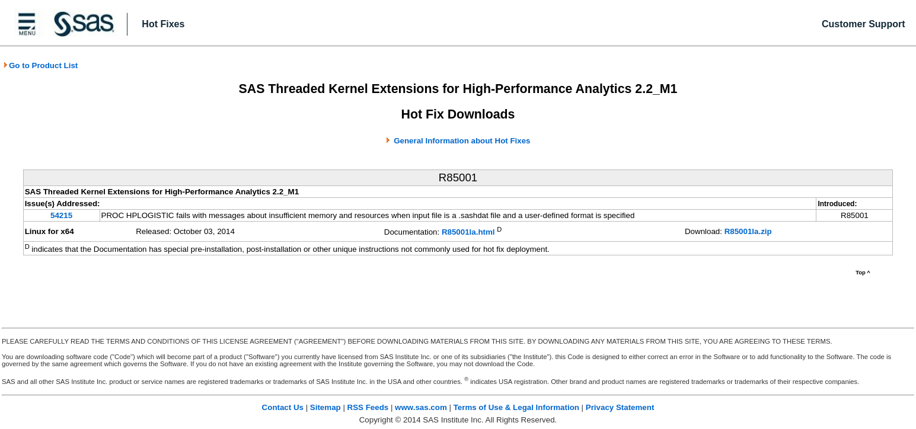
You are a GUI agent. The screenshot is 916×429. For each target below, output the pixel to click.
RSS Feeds (368, 407)
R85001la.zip (748, 231)
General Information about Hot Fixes (462, 140)
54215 (61, 215)
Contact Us (283, 407)
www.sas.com (421, 407)
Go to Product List (40, 65)
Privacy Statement (620, 407)
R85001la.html (468, 232)
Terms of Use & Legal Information (516, 407)
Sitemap (325, 407)
